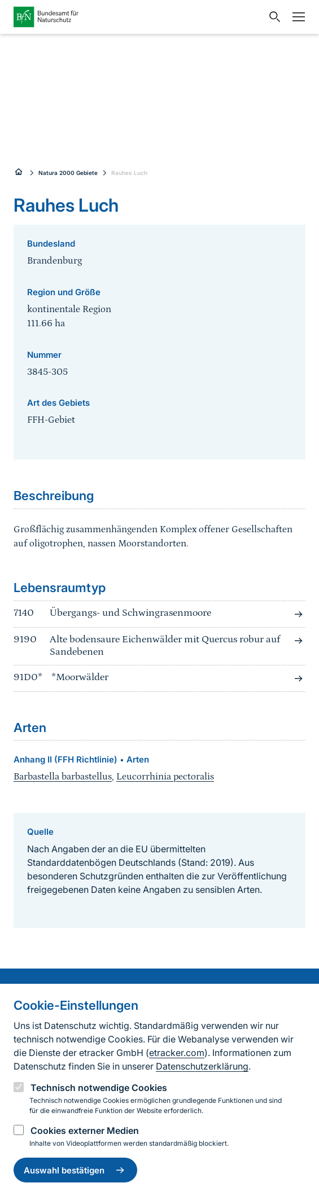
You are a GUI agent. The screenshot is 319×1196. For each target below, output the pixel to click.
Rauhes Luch (129, 172)
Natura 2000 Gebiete (68, 172)
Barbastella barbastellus (63, 776)
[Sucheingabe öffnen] (272, 17)
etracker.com (176, 1052)
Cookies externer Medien (84, 1130)
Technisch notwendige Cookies (98, 1087)
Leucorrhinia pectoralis (165, 776)
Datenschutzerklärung (202, 1066)
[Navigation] (295, 17)
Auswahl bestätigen (75, 1170)
